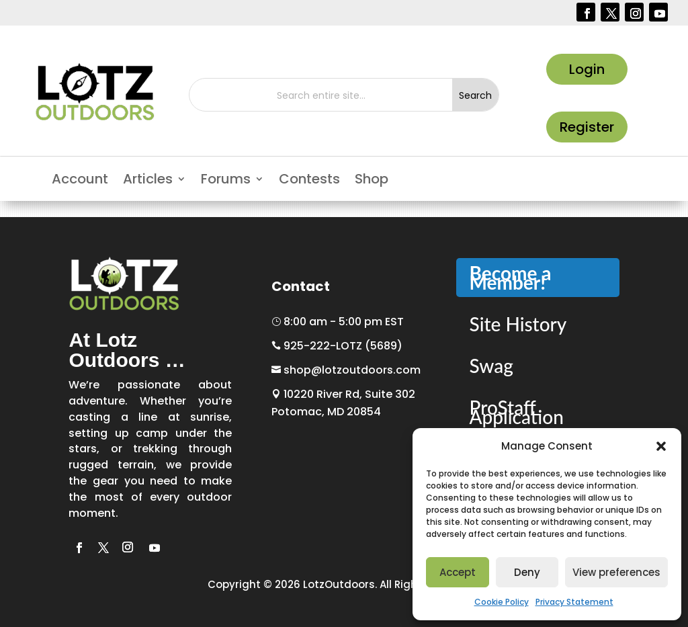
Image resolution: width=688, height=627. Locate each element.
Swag (491, 365)
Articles (148, 181)
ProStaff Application (517, 412)
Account (80, 181)
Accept (457, 572)
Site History (518, 323)
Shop (371, 181)
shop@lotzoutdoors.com (346, 370)
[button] (661, 446)
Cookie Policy (501, 602)
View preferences (616, 572)
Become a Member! (511, 277)
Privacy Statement (574, 602)
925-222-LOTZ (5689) (336, 345)
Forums (226, 181)
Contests (309, 181)
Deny (527, 572)
